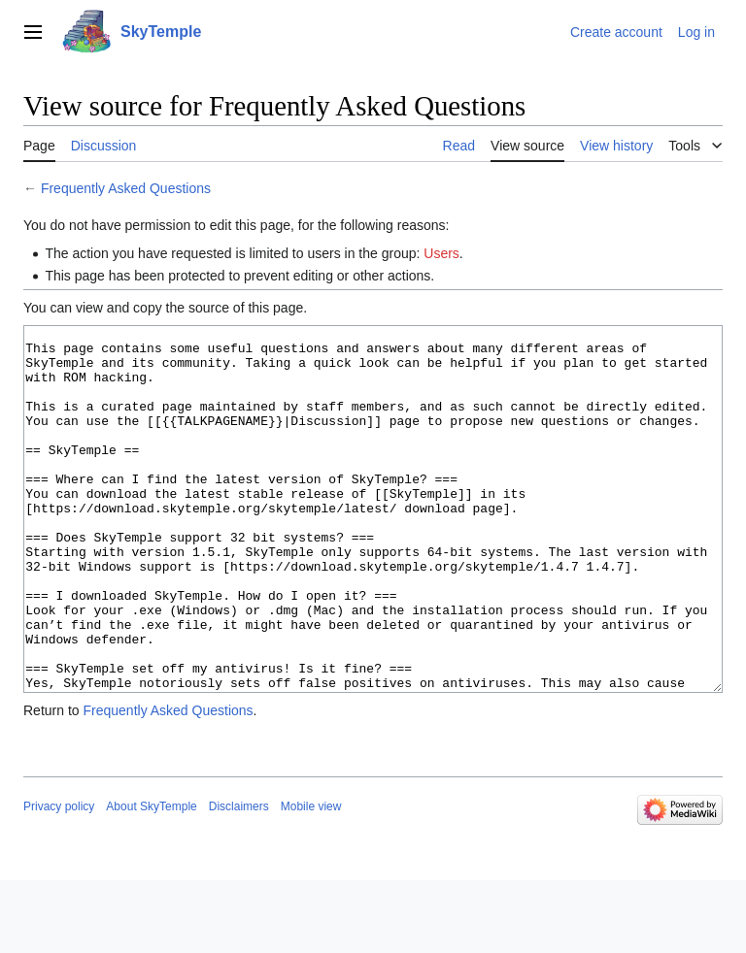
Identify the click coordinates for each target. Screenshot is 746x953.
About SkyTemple (151, 879)
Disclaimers (239, 879)
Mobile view (311, 879)
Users (441, 253)
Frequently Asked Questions (126, 188)
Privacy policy (58, 879)
